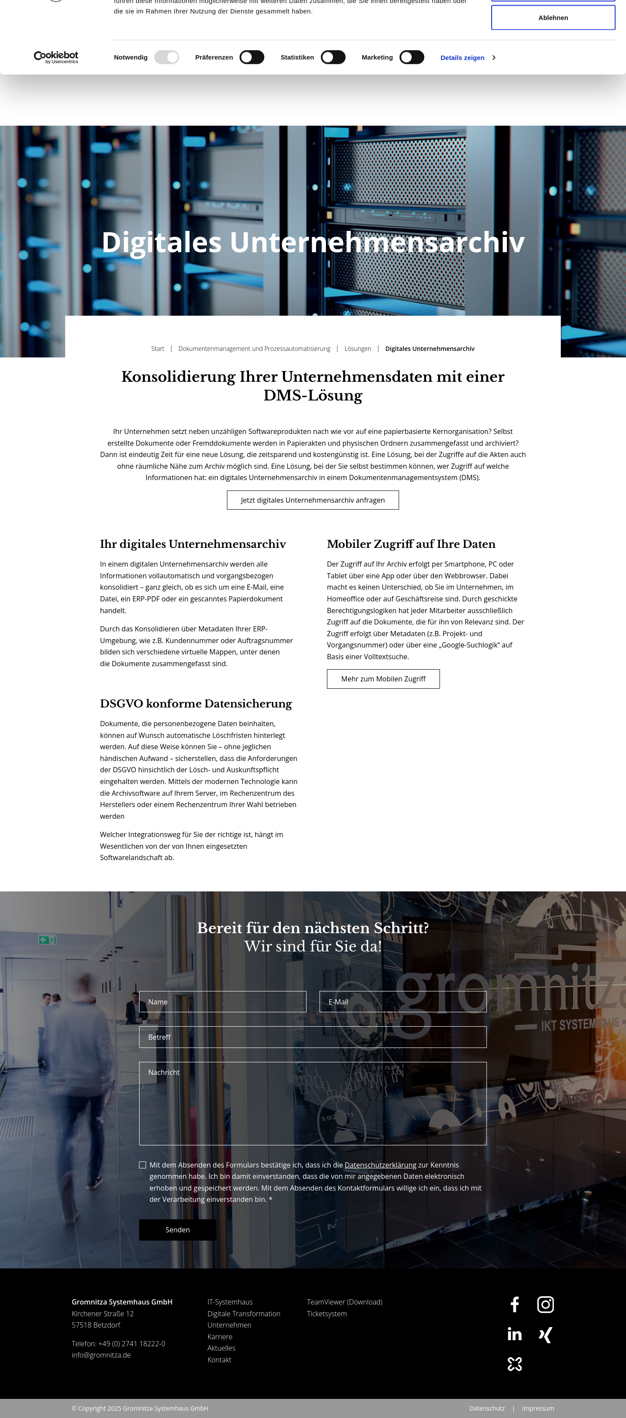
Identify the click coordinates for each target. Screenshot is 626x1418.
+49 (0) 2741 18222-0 (131, 1355)
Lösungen (358, 360)
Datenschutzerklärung (380, 1176)
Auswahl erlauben (553, 51)
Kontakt (219, 1371)
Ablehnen (553, 79)
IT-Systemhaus (230, 1313)
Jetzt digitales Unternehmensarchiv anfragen (313, 511)
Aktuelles (221, 1359)
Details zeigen (462, 119)
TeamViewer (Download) (345, 1313)
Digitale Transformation (243, 1325)
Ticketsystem (327, 1325)
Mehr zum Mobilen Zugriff (383, 690)
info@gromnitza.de (101, 1366)
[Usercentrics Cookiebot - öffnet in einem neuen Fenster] (56, 120)
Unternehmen (229, 1336)
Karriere (220, 1348)
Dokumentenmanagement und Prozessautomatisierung (255, 360)
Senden (178, 1241)
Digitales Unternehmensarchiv (430, 360)
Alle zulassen (553, 23)
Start (158, 360)
